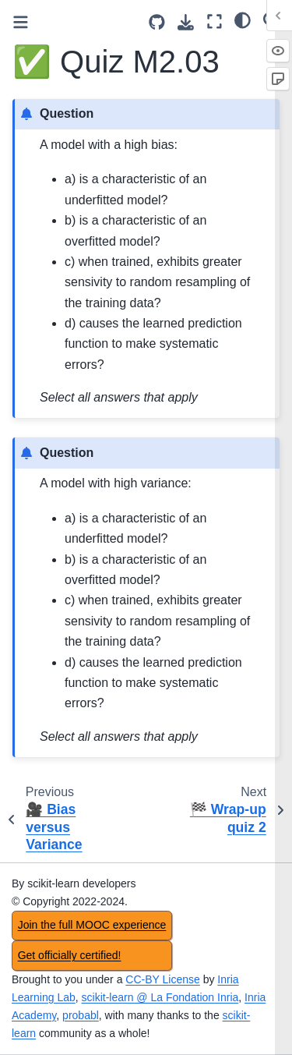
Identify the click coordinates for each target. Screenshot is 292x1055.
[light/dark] (242, 19)
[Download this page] (185, 22)
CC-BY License (162, 979)
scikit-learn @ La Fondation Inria (160, 997)
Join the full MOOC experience (92, 925)
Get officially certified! (69, 955)
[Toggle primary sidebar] (20, 22)
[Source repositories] (156, 22)
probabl (80, 1015)
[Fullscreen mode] (214, 21)
